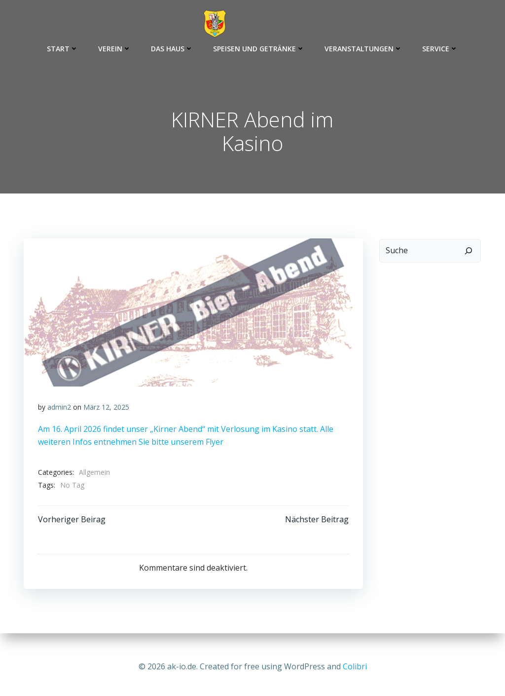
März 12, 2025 (106, 408)
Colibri (355, 666)
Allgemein (94, 474)
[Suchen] (469, 251)
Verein (114, 48)
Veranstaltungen (363, 48)
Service (440, 48)
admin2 (59, 408)
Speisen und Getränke (259, 48)
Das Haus (172, 48)
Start (62, 48)
